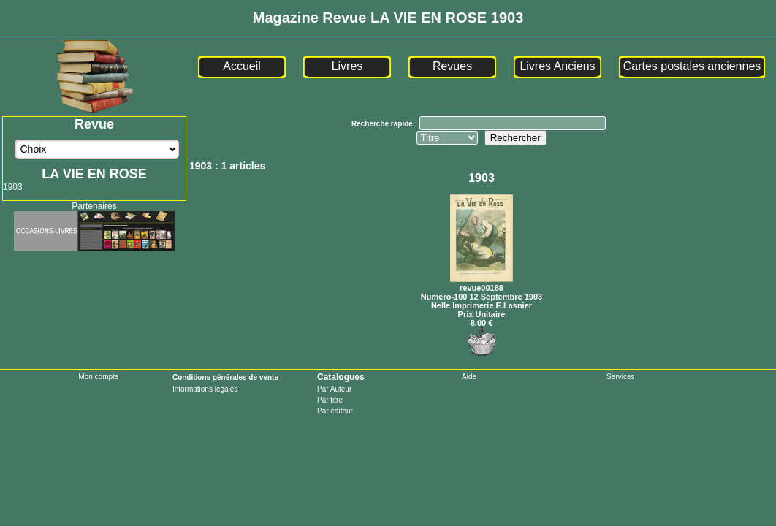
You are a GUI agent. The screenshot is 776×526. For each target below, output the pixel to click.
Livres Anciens (557, 66)
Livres (347, 66)
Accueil (242, 66)
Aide (469, 377)
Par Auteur (334, 389)
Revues (452, 66)
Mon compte (98, 377)
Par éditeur (335, 411)
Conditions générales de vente (225, 377)
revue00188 (481, 283)
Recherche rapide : (385, 124)
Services (620, 377)
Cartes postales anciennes (692, 66)
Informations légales (205, 389)
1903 (13, 187)
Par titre (330, 400)
